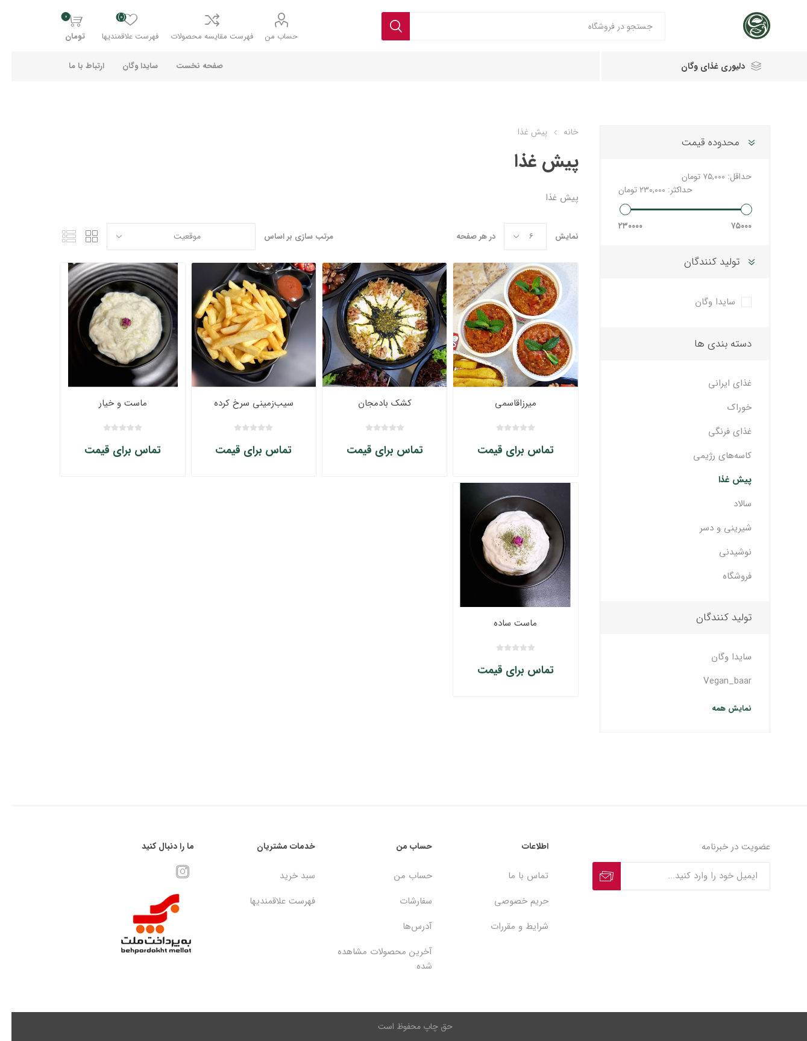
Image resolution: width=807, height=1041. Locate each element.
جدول (80, 236)
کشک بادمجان (373, 403)
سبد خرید (286, 876)
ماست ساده (504, 623)
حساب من (270, 36)
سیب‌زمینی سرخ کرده (242, 403)
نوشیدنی (724, 552)
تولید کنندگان (700, 262)
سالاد (731, 504)
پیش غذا (723, 480)
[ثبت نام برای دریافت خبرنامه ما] (684, 876)
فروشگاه (725, 576)
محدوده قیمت (699, 142)
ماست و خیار (111, 403)
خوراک (728, 407)
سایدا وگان (703, 302)
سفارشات (404, 901)
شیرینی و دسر (714, 528)
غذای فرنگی (718, 431)
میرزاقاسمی (504, 403)
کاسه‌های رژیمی (711, 455)
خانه (559, 132)
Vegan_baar (716, 681)
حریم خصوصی (510, 901)
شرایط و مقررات (508, 926)
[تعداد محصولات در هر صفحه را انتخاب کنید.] (513, 236)
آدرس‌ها (406, 926)
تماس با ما (517, 876)
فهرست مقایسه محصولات (200, 36)
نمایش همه (720, 708)
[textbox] (526, 26)
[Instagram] (171, 871)
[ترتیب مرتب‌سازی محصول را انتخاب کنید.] (169, 236)
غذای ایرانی (718, 383)
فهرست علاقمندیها (271, 901)
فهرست (57, 236)
